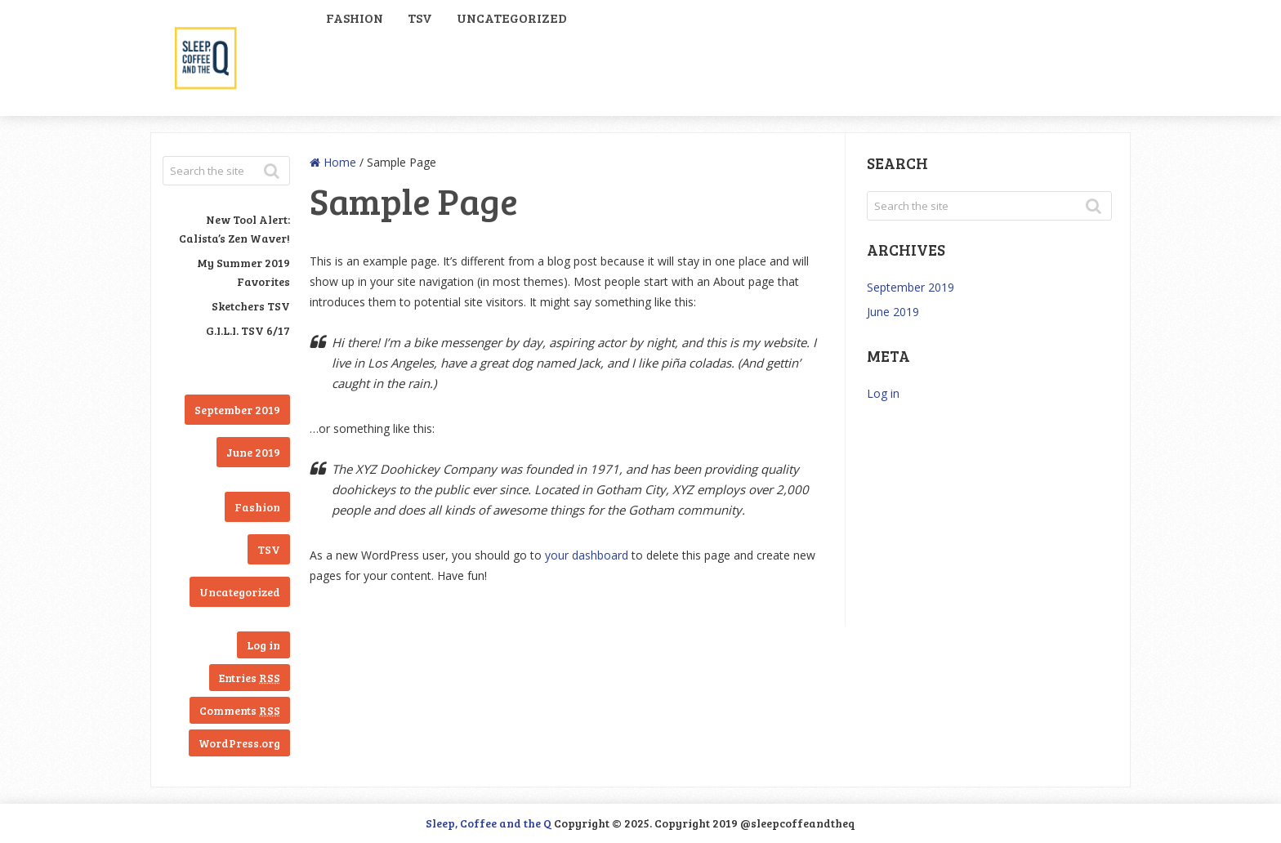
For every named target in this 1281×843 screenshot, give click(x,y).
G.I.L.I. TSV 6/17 (248, 330)
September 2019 (237, 409)
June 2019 (253, 452)
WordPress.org (239, 743)
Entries (249, 677)
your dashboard (586, 555)
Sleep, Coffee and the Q (488, 823)
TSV (420, 17)
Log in (263, 645)
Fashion (354, 17)
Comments (239, 710)
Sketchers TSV (251, 306)
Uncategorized (512, 17)
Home (333, 162)
